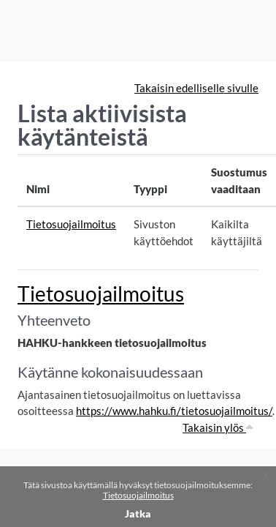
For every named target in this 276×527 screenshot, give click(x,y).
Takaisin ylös (218, 427)
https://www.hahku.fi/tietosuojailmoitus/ (174, 410)
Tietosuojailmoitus (138, 495)
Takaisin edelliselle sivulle (196, 87)
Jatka (138, 513)
